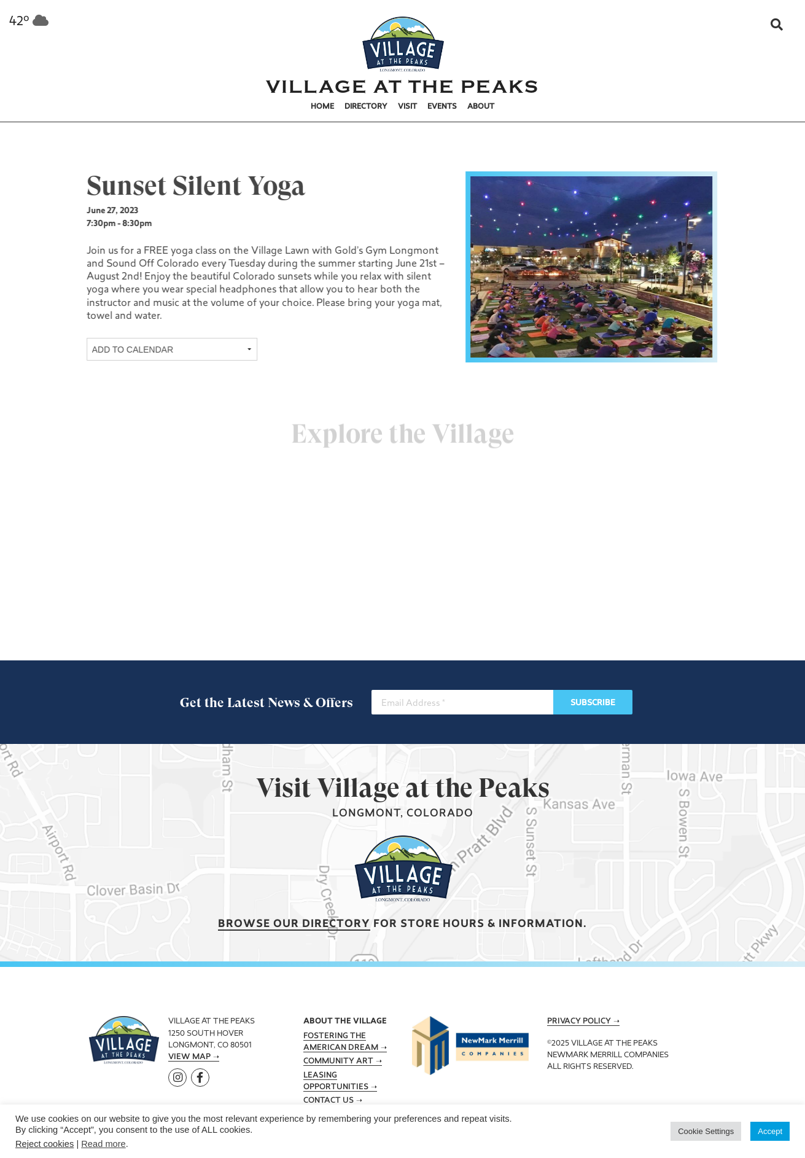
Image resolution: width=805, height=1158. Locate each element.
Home (322, 107)
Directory (365, 107)
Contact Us (328, 1101)
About (480, 107)
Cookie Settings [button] (706, 1131)
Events (442, 107)
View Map (189, 1057)
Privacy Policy (579, 1021)
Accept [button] (770, 1131)
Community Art (338, 1061)
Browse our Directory (294, 924)
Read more (103, 1144)
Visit (407, 107)
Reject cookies (44, 1144)
